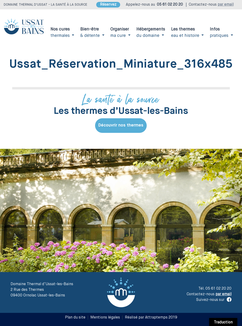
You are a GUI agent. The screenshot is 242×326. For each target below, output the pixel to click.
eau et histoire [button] (185, 32)
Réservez (108, 5)
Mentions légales (105, 317)
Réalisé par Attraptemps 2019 (151, 317)
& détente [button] (90, 32)
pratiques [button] (220, 32)
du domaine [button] (150, 32)
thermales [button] (60, 32)
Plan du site (75, 317)
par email (226, 5)
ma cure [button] (119, 32)
